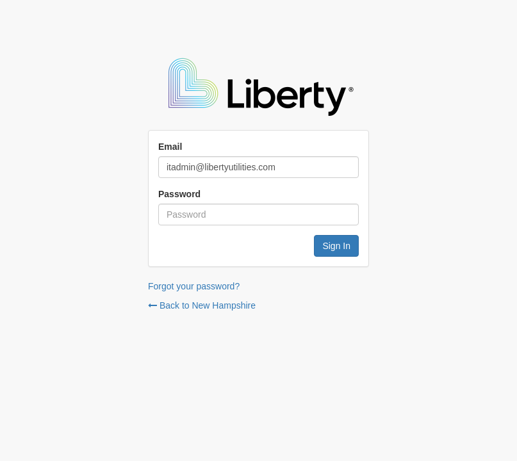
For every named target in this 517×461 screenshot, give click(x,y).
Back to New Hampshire (202, 305)
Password (179, 194)
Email (170, 147)
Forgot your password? (194, 286)
